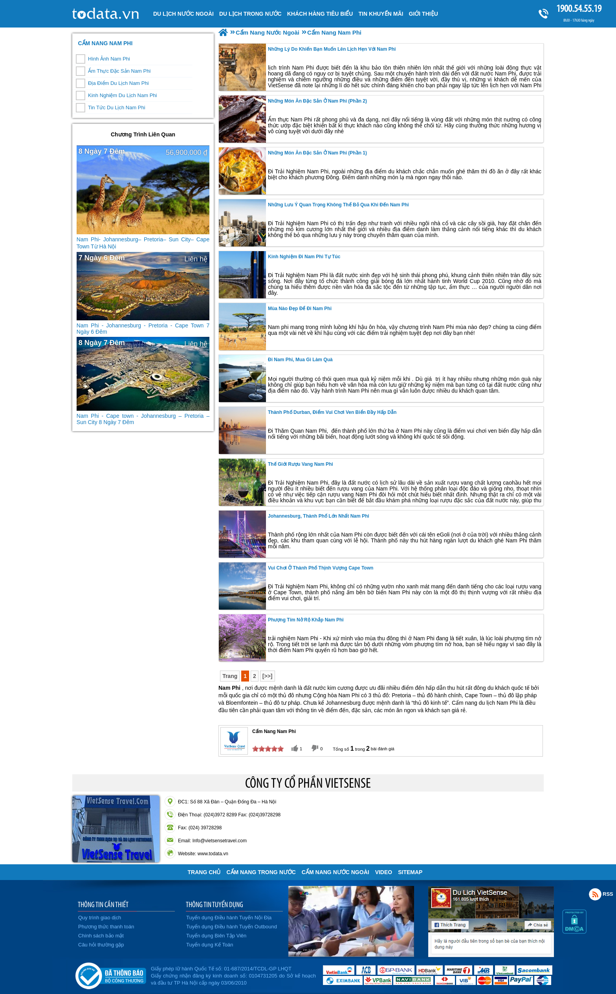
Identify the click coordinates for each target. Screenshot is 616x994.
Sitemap (410, 872)
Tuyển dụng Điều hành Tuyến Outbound (231, 927)
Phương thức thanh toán (106, 927)
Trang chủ (204, 872)
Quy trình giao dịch (99, 918)
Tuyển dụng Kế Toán (209, 945)
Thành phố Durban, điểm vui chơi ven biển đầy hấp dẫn (332, 412)
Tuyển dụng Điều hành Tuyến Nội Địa (228, 918)
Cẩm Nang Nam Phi (105, 43)
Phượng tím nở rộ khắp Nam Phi (306, 620)
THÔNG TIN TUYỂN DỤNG (214, 904)
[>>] (267, 676)
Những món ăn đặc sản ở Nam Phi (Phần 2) (317, 101)
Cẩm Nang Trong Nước (260, 872)
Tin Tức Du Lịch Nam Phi (116, 107)
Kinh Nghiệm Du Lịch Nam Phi (122, 95)
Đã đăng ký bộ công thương (110, 974)
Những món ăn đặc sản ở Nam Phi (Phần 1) (317, 153)
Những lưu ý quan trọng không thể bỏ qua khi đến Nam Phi (338, 205)
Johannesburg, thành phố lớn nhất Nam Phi (318, 516)
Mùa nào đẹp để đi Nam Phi (300, 308)
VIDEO (383, 872)
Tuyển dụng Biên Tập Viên (216, 936)
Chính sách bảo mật (101, 936)
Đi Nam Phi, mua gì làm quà (300, 359)
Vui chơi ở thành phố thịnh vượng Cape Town (320, 568)
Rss (595, 894)
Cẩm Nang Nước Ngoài (335, 872)
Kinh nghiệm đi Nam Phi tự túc (304, 256)
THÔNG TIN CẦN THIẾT (103, 904)
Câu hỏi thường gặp (101, 945)
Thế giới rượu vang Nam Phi (300, 464)
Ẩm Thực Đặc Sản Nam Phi (119, 71)
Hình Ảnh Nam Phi (109, 59)
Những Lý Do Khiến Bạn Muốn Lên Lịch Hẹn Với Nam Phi (332, 49)
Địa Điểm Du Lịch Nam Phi (118, 83)
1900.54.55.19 (578, 8)
